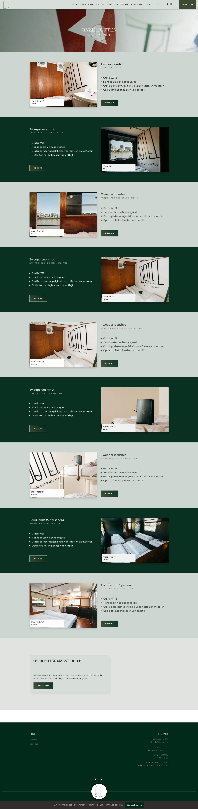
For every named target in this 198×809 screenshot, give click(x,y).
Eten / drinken (121, 4)
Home (74, 4)
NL (158, 4)
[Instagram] (171, 4)
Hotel (109, 4)
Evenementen (86, 4)
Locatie (100, 4)
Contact (148, 4)
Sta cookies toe (134, 805)
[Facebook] (167, 4)
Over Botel (136, 4)
